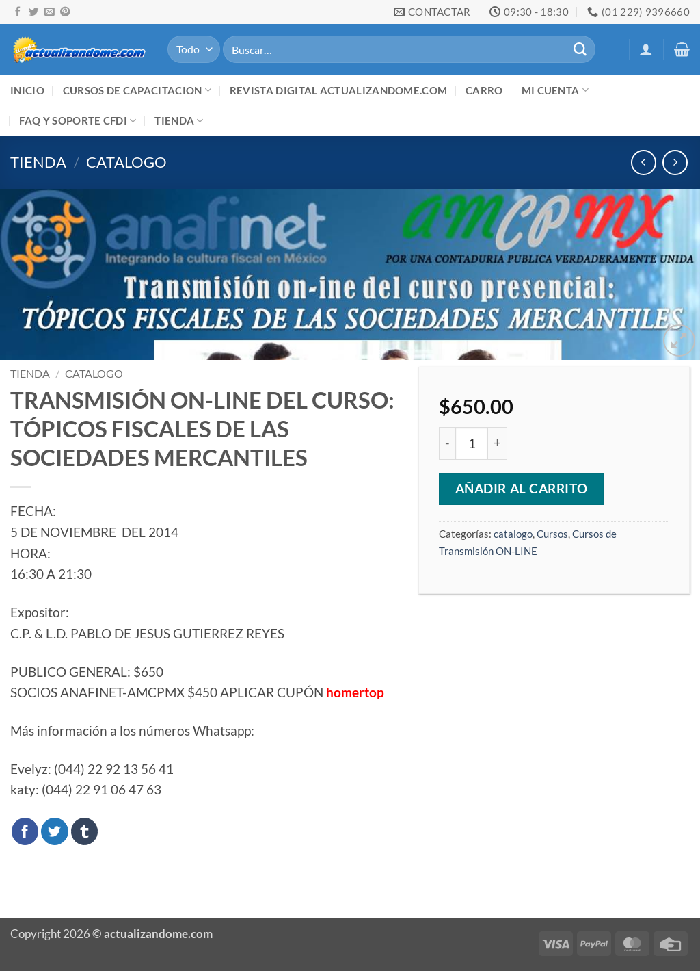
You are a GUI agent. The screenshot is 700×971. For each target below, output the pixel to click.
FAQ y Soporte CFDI (77, 120)
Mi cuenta (555, 89)
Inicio (27, 90)
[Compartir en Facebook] (25, 831)
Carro (484, 90)
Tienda (178, 120)
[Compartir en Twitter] (54, 831)
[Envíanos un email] (49, 12)
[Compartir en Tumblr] (84, 831)
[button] (646, 49)
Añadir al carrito (521, 488)
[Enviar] (579, 49)
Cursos (552, 534)
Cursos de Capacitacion (137, 89)
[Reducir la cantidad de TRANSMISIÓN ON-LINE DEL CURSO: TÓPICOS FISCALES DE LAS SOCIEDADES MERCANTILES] (447, 443)
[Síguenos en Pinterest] (65, 12)
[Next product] (643, 162)
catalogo (126, 162)
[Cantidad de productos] (471, 443)
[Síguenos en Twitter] (33, 12)
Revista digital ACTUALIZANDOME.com (338, 90)
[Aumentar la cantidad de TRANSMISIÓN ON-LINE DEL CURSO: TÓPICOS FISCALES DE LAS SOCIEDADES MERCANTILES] (497, 443)
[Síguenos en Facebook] (18, 12)
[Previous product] (675, 162)
